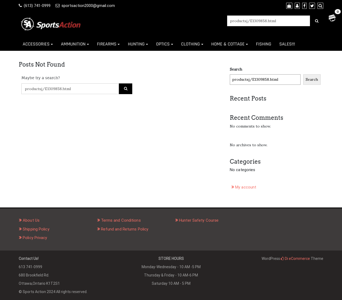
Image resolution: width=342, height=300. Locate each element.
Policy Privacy (35, 237)
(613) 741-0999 (37, 5)
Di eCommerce (295, 258)
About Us (31, 220)
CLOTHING (190, 44)
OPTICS (163, 44)
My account (245, 187)
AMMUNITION (73, 44)
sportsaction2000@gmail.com (88, 5)
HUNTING (136, 44)
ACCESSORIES (36, 44)
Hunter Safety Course (199, 220)
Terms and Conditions (121, 220)
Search (236, 69)
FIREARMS (106, 44)
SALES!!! (287, 44)
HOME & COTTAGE (228, 44)
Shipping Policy (36, 229)
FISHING (263, 44)
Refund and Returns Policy (125, 229)
